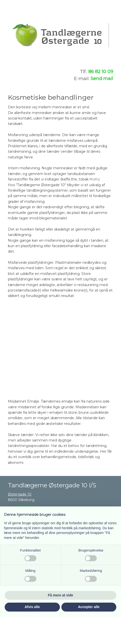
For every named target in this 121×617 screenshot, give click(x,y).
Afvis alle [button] (32, 607)
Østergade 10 (19, 494)
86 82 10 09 (100, 71)
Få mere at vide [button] (60, 595)
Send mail (102, 78)
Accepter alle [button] (88, 607)
